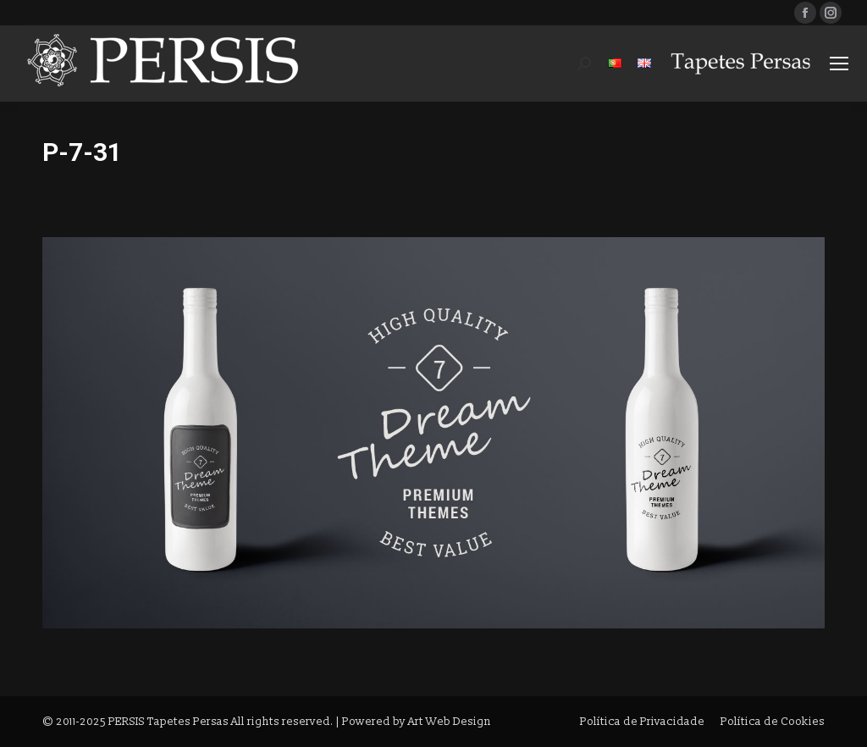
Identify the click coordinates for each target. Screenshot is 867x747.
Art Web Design (449, 721)
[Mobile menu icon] (839, 64)
